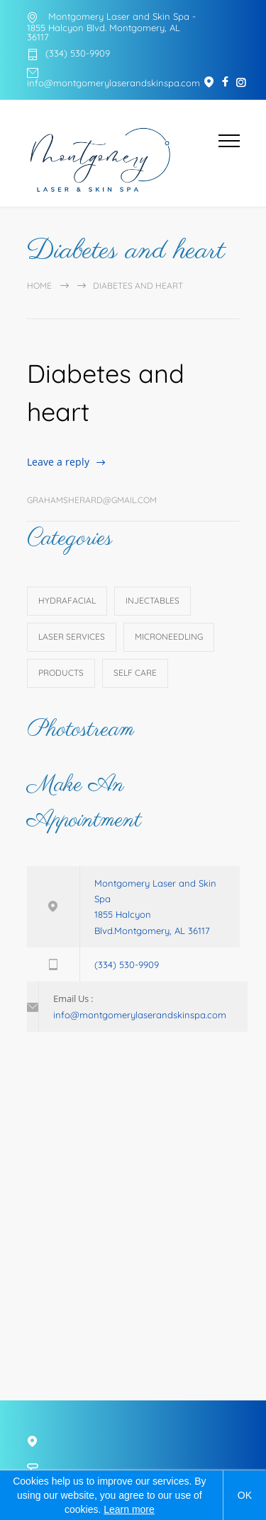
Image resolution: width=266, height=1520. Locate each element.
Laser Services (71, 636)
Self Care (135, 672)
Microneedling (169, 636)
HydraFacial (67, 600)
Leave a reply (58, 461)
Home (39, 285)
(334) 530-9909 (77, 54)
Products (61, 672)
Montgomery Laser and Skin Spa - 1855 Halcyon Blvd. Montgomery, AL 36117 (111, 26)
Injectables (152, 600)
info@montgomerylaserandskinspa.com (113, 82)
